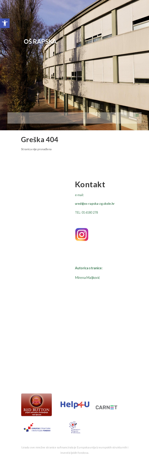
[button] (5, 23)
